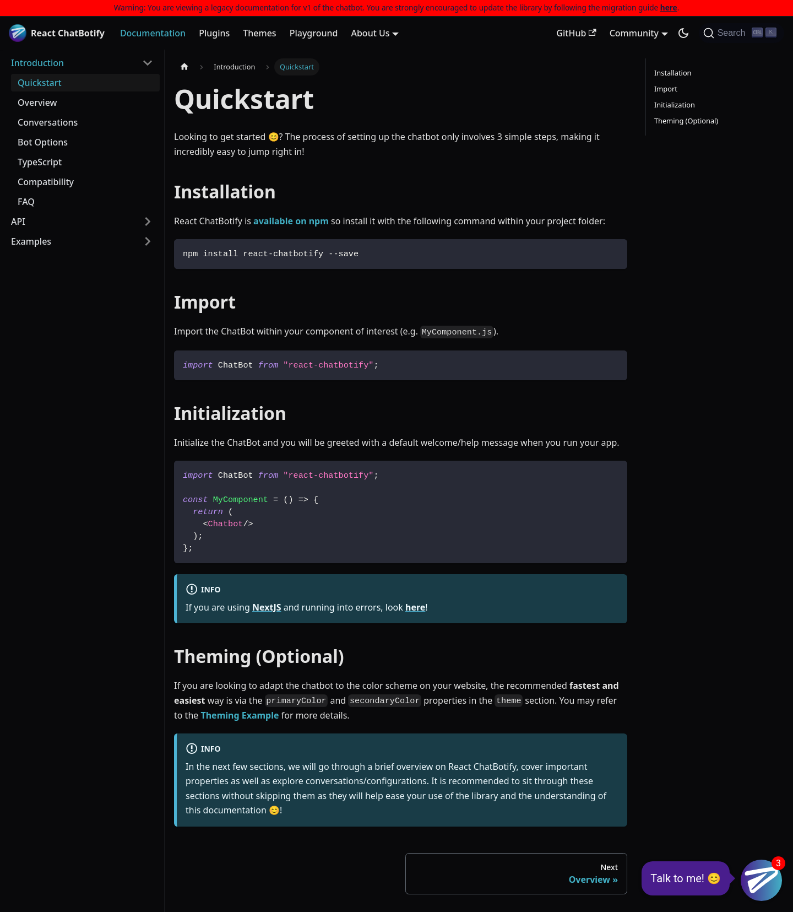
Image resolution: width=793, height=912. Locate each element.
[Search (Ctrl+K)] (741, 33)
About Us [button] (370, 33)
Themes (259, 33)
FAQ (26, 202)
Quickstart (40, 83)
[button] (761, 880)
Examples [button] (31, 241)
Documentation (153, 33)
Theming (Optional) (686, 121)
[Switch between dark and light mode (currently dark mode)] (683, 33)
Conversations (48, 122)
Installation (673, 73)
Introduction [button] (37, 63)
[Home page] (184, 66)
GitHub (576, 33)
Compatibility (46, 182)
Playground (314, 33)
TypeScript (40, 162)
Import (665, 89)
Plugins (214, 33)
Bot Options (43, 142)
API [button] (18, 221)
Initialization (674, 105)
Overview (37, 102)
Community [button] (634, 33)
